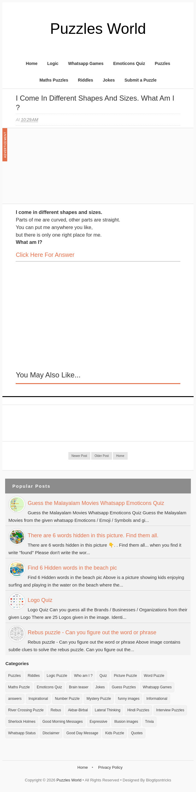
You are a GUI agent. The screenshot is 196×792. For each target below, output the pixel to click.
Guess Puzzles (124, 687)
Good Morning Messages (62, 721)
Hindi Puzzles (138, 710)
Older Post (102, 455)
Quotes (137, 733)
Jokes (109, 80)
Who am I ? (83, 676)
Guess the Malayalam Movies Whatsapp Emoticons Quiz (96, 503)
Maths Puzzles (53, 80)
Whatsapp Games (85, 63)
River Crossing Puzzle (26, 710)
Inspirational (38, 699)
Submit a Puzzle (140, 80)
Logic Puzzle (57, 676)
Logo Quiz (40, 600)
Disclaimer (50, 733)
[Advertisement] (61, 169)
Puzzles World (98, 28)
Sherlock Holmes (22, 721)
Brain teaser (79, 687)
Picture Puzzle (125, 676)
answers (15, 699)
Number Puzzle (67, 699)
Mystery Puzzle (98, 699)
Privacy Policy (110, 767)
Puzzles (162, 63)
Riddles (85, 80)
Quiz (103, 676)
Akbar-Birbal (78, 710)
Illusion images (126, 721)
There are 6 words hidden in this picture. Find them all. (93, 535)
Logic (52, 63)
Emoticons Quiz (129, 63)
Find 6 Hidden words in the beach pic (72, 568)
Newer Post (79, 455)
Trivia (149, 721)
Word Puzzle (154, 676)
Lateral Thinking (107, 710)
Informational (156, 699)
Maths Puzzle (19, 687)
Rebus (56, 710)
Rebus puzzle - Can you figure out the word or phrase (92, 632)
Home (32, 63)
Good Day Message (82, 733)
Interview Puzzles (170, 710)
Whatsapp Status (22, 733)
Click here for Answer (45, 254)
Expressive (98, 721)
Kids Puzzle (114, 733)
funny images (128, 699)
